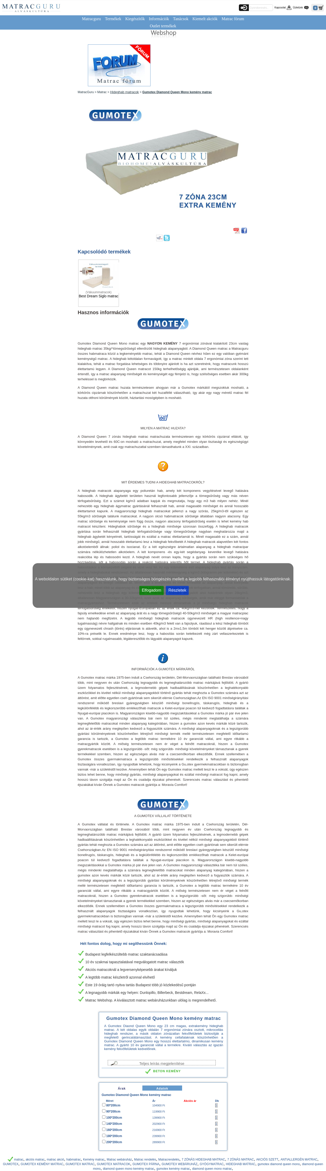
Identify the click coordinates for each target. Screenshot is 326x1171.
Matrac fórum (233, 19)
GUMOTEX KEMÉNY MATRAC (42, 1164)
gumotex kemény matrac (173, 1168)
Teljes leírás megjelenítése (161, 1063)
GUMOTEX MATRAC (80, 1164)
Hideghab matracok (124, 92)
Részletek (177, 590)
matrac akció (55, 1159)
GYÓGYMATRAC (212, 1164)
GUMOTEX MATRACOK (113, 1164)
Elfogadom (151, 590)
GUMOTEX (11, 1164)
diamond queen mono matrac (212, 1168)
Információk (159, 19)
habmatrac (73, 1159)
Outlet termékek (163, 26)
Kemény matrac (93, 1159)
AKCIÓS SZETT (267, 1159)
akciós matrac (35, 1159)
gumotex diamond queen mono (278, 1164)
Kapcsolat (280, 7)
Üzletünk (298, 7)
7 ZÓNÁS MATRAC (240, 1159)
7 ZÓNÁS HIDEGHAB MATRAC (203, 1159)
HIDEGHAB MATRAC (240, 1164)
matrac (18, 1159)
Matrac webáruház (119, 1159)
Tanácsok (180, 19)
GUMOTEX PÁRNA (145, 1164)
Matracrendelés (169, 1159)
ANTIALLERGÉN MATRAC (298, 1159)
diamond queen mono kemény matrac (128, 1168)
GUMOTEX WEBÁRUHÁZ (179, 1164)
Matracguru (91, 19)
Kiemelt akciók (205, 19)
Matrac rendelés (145, 1159)
